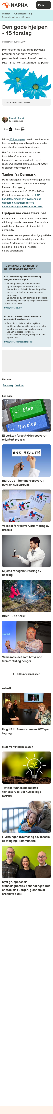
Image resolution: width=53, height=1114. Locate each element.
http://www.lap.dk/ (13, 308)
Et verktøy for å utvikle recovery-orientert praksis (24, 437)
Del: (8, 129)
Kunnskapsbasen (22, 14)
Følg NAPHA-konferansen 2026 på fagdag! (25, 731)
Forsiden (6, 14)
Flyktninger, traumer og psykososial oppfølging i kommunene (26, 839)
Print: (19, 129)
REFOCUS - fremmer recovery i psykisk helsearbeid (23, 482)
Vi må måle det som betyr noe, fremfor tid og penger (22, 659)
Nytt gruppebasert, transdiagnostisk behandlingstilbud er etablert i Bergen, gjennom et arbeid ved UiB (26, 888)
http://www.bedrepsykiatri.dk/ (18, 342)
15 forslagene (17, 139)
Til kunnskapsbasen (26, 674)
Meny (43, 5)
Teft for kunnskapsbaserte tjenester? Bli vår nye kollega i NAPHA (22, 791)
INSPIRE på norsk (13, 616)
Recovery (8, 385)
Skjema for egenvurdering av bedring (21, 573)
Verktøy (19, 385)
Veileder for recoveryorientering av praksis (25, 527)
